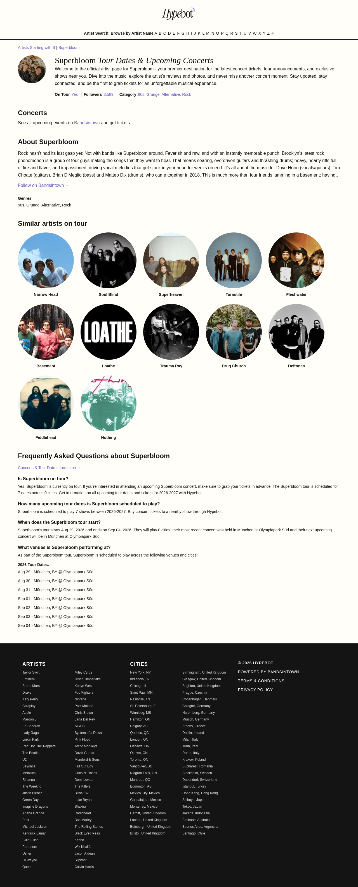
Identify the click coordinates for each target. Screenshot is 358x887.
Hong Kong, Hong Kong (200, 793)
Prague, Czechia (194, 693)
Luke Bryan (83, 800)
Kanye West (84, 686)
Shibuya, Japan (194, 800)
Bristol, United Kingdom (147, 833)
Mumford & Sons (87, 760)
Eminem (28, 679)
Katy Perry (30, 699)
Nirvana (80, 699)
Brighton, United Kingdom (201, 686)
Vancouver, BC (141, 766)
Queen (27, 867)
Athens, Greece (194, 726)
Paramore (29, 847)
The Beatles (31, 753)
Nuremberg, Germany (198, 713)
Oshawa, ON (139, 746)
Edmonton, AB (141, 786)
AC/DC (80, 726)
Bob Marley (83, 820)
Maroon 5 (29, 719)
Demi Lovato (84, 780)
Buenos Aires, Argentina (200, 827)
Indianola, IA (139, 679)
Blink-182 (82, 793)
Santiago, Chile (193, 833)
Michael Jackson (34, 827)
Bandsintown (87, 122)
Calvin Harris (84, 867)
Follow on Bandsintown (43, 185)
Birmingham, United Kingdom (204, 672)
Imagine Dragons (35, 806)
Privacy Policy (255, 690)
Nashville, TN (140, 699)
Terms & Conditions (261, 681)
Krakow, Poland (194, 760)
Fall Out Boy (84, 766)
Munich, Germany (195, 719)
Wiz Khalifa (83, 847)
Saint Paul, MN (141, 693)
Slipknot (81, 860)
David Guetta (84, 753)
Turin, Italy (190, 746)
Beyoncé (29, 766)
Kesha (79, 840)
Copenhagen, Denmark (199, 699)
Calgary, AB (138, 726)
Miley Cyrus (83, 672)
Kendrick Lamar (34, 833)
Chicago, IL (138, 686)
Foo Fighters (84, 693)
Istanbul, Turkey (194, 786)
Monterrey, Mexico (143, 806)
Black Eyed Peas (87, 833)
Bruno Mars (31, 686)
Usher (26, 853)
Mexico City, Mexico (145, 793)
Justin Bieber (32, 793)
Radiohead (83, 813)
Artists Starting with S (37, 47)
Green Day (30, 800)
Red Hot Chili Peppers (39, 746)
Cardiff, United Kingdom (148, 813)
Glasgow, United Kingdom (201, 679)
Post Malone (84, 706)
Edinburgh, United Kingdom (150, 827)
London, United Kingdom (148, 820)
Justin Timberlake (88, 679)
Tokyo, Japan (192, 806)
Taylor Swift (30, 672)
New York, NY (140, 672)
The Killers (83, 786)
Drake (26, 693)
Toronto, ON (139, 760)
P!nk (25, 820)
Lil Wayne (29, 860)
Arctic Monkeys (86, 746)
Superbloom (69, 47)
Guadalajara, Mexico (145, 800)
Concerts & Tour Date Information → (49, 467)
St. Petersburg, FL (143, 706)
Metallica (29, 773)
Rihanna (28, 780)
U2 (24, 760)
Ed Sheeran (31, 726)
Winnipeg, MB (140, 713)
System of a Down (88, 733)
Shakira (80, 806)
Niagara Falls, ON (143, 773)
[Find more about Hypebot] (179, 13)
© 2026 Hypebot (256, 663)
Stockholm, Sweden (197, 773)
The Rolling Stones (89, 827)
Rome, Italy (190, 753)
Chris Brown (84, 713)
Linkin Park (30, 739)
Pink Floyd (82, 739)
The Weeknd (31, 786)
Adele (26, 713)
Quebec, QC (139, 733)
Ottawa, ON (139, 753)
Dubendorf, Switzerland (199, 780)
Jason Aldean (85, 853)
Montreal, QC (140, 780)
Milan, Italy (190, 739)
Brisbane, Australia (196, 820)
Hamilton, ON (140, 719)
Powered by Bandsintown (268, 672)
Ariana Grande (33, 813)
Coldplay (29, 706)
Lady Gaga (30, 733)
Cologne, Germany (196, 706)
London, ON (139, 739)
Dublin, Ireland (193, 733)
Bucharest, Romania (197, 766)
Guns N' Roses (86, 773)
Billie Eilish (30, 840)
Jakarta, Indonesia (196, 813)
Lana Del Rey (85, 719)
